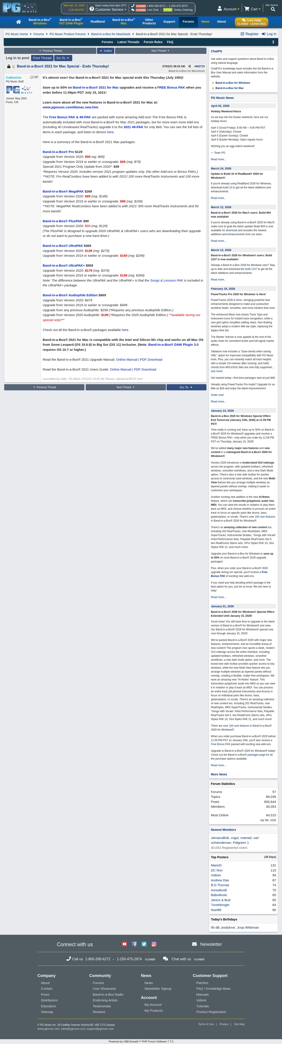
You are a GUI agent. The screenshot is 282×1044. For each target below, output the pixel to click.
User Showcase (104, 988)
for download (229, 230)
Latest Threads (128, 42)
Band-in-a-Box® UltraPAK (63, 245)
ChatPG (216, 51)
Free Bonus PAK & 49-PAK (70, 117)
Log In (268, 34)
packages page (256, 754)
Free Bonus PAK (220, 744)
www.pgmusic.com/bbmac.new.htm (70, 107)
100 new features (265, 516)
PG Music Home (17, 34)
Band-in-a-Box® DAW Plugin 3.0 (173, 344)
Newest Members (223, 829)
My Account (153, 1004)
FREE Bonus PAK (171, 87)
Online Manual (126, 359)
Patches (202, 983)
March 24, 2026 (221, 168)
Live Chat (152, 9)
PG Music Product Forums (68, 34)
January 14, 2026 (222, 410)
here (110, 132)
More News (219, 774)
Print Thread (42, 58)
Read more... (218, 159)
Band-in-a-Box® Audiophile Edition (70, 295)
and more (216, 371)
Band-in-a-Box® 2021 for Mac (96, 87)
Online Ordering (183, 9)
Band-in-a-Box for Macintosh (110, 34)
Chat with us (181, 959)
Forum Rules (153, 42)
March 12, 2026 (221, 207)
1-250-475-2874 (178, 5)
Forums (38, 34)
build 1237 (251, 269)
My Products (154, 1010)
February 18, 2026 (223, 288)
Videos (201, 1000)
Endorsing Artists (105, 1000)
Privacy (224, 1024)
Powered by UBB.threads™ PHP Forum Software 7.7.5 (141, 1041)
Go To (63, 58)
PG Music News (222, 98)
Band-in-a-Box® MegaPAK (63, 191)
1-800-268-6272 (156, 5)
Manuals (202, 994)
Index (105, 51)
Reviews (99, 1012)
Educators (48, 1006)
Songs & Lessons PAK (166, 280)
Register (249, 34)
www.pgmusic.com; (48, 1028)
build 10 (227, 187)
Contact (46, 988)
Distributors (49, 1000)
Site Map (239, 1024)
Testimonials (102, 1006)
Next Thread (160, 50)
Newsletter (211, 944)
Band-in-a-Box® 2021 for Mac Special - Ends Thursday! (63, 66)
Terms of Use (206, 1024)
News (149, 983)
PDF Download (151, 359)
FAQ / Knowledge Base (213, 988)
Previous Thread (50, 50)
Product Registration (211, 1012)
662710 (200, 66)
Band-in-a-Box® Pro (58, 152)
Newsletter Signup (158, 988)
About (45, 983)
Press (45, 994)
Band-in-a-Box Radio (108, 994)
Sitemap (47, 1012)
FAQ (170, 42)
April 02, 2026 (220, 105)
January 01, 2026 (222, 606)
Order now (217, 395)
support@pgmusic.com (100, 1028)
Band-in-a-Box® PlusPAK (62, 221)
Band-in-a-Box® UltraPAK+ (64, 265)
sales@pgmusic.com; (74, 1028)
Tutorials (202, 1006)
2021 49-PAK (133, 127)
